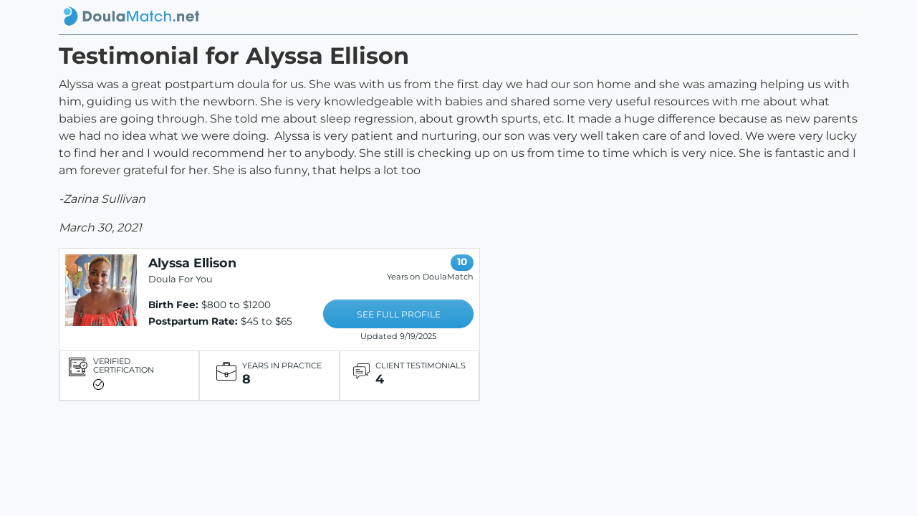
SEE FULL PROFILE (399, 314)
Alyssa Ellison (192, 262)
